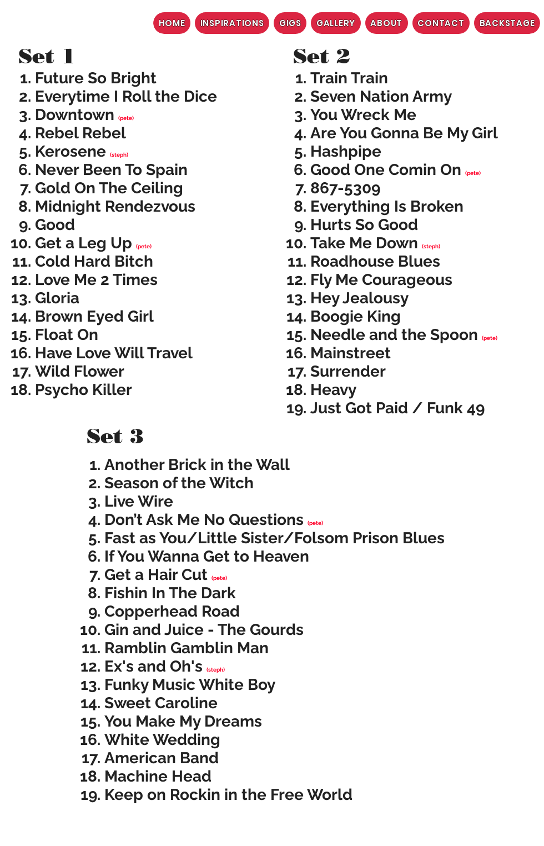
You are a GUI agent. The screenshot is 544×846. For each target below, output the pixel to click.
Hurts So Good (364, 225)
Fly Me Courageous (381, 280)
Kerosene (70, 151)
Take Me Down (364, 243)
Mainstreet (350, 353)
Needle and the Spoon (394, 335)
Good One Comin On (385, 170)
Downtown (74, 115)
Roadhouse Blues (375, 261)
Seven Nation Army (381, 96)
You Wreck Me (363, 115)
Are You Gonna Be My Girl (404, 133)
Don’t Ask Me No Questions (204, 519)
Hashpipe (345, 151)
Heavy (333, 390)
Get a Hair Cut (156, 574)
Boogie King (355, 316)
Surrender (348, 371)
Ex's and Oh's (153, 666)
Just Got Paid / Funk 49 (397, 408)
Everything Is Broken (387, 206)
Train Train (349, 78)
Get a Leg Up (83, 243)
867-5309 (345, 188)
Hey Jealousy (359, 298)
